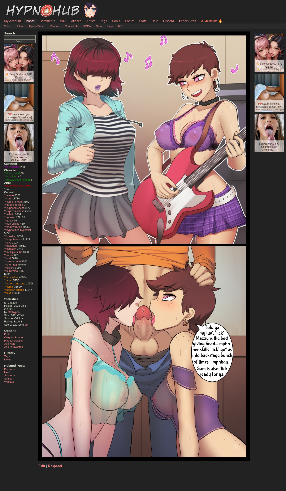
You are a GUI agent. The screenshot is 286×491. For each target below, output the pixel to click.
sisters (10, 267)
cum (9, 198)
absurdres (12, 277)
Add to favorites (13, 346)
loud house (13, 167)
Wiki (63, 21)
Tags (103, 21)
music (9, 255)
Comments (47, 21)
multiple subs (14, 252)
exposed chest (15, 207)
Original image (13, 337)
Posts (30, 21)
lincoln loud (13, 173)
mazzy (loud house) (18, 179)
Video (7, 26)
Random (55, 26)
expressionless (15, 211)
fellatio (10, 214)
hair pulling (13, 223)
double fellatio (14, 204)
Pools (116, 21)
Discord (168, 21)
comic (9, 286)
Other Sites (187, 21)
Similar (8, 378)
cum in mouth (14, 201)
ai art (9, 280)
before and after (15, 283)
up (26, 324)
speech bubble (15, 289)
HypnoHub (15, 5)
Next (7, 372)
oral (8, 258)
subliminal (12, 270)
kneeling (11, 236)
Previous (9, 369)
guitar (9, 220)
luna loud (11, 176)
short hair (12, 264)
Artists (90, 21)
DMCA (87, 26)
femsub (10, 217)
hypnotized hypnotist (18, 230)
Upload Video (37, 26)
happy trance (14, 226)
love (8, 242)
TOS (120, 26)
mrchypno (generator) (19, 185)
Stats (143, 21)
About (99, 26)
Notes (7, 359)
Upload (20, 26)
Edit (6, 334)
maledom (12, 245)
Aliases (76, 21)
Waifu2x (9, 381)
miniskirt (11, 248)
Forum (129, 21)
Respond (55, 466)
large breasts (14, 239)
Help (155, 21)
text (8, 293)
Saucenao (10, 375)
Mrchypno (14, 312)
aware (10, 195)
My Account (12, 21)
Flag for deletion (13, 340)
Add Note (9, 343)
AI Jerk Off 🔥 (211, 21)
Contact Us (71, 26)
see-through (13, 261)
